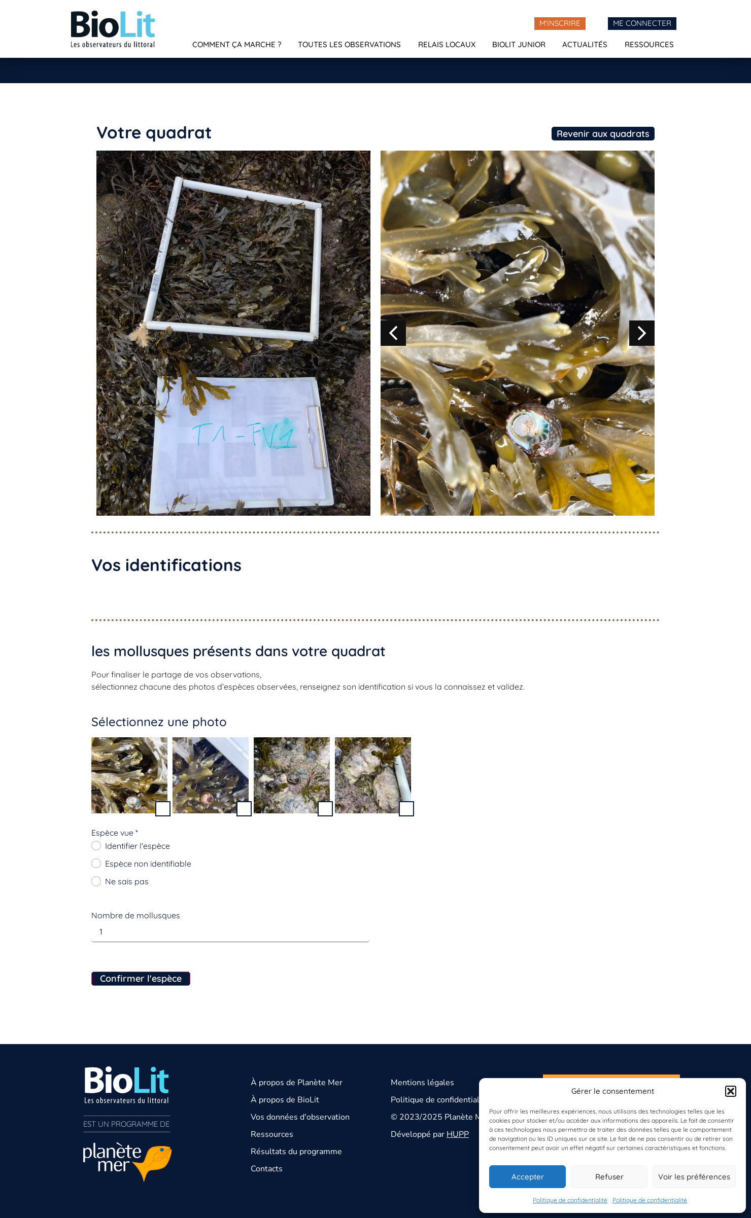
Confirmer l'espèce (141, 978)
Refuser (609, 1176)
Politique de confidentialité (570, 1200)
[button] (731, 1091)
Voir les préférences (694, 1176)
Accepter (527, 1176)
